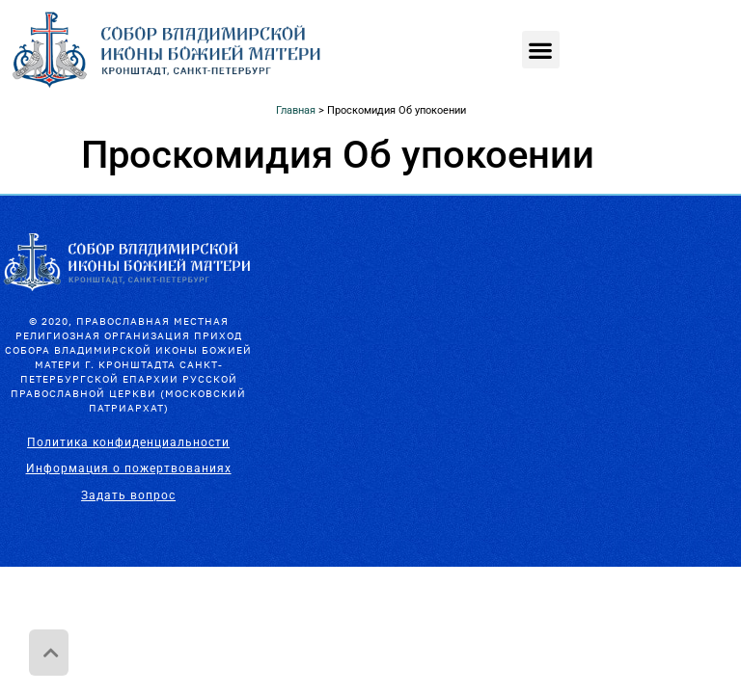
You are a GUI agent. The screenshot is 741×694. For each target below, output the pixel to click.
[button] (541, 49)
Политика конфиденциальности (128, 442)
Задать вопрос (128, 495)
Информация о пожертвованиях (129, 468)
